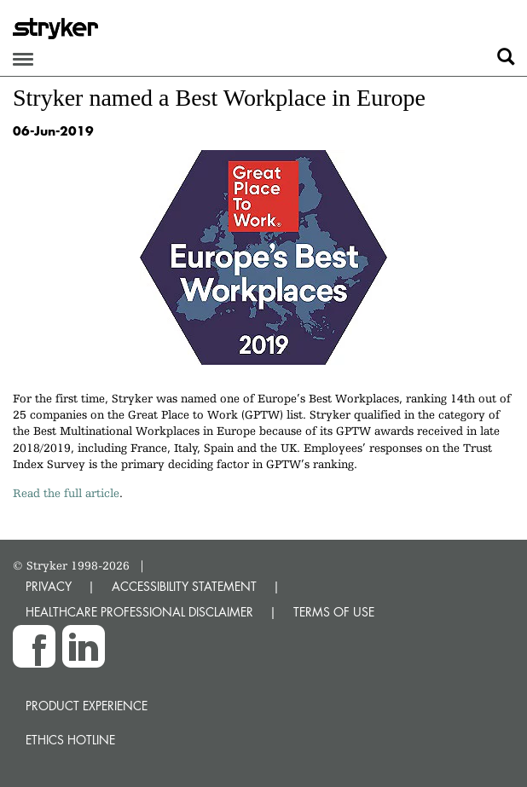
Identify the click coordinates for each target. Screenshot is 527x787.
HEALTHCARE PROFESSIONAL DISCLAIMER (139, 612)
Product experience (87, 705)
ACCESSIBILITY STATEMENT (184, 586)
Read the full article (66, 493)
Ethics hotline (70, 740)
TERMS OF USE (333, 612)
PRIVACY (49, 586)
